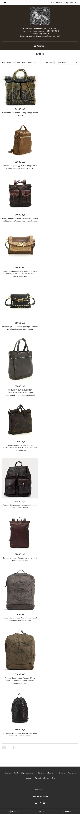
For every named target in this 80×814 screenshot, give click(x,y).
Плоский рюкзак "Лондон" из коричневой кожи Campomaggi (20, 559)
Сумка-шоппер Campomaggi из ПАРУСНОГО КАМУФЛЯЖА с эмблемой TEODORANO (20, 448)
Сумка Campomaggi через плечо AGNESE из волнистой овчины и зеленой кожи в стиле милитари (20, 274)
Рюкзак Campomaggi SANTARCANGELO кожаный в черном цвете (20, 734)
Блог (53, 778)
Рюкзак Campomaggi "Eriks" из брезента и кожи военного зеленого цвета (20, 167)
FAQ (16, 773)
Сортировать (48, 62)
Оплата (61, 773)
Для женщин (18, 62)
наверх (67, 811)
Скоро (28, 62)
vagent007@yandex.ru (40, 33)
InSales (46, 796)
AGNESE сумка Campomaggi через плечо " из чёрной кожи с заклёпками (20, 327)
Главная (7, 773)
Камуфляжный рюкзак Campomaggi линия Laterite (20, 114)
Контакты (71, 773)
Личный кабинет (41, 778)
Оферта (40, 773)
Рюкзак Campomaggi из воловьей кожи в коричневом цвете (20, 506)
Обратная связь (27, 773)
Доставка (51, 773)
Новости (28, 778)
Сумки (8, 62)
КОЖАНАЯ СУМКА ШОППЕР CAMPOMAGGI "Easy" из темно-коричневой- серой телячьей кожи (20, 392)
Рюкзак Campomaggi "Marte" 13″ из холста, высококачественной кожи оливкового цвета (20, 680)
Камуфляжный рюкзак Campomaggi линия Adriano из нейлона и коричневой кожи (20, 219)
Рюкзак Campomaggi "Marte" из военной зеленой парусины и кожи (20, 619)
